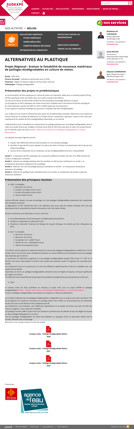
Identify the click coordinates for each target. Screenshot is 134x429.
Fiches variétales (32, 38)
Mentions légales (21, 427)
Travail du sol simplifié (69, 48)
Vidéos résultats (32, 42)
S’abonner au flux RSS (118, 427)
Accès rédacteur (62, 427)
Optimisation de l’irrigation (34, 50)
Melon (32, 28)
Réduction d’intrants (68, 45)
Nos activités (14, 28)
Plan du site (35, 427)
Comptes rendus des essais (37, 46)
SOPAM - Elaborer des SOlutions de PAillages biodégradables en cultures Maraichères (51, 290)
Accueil (8, 427)
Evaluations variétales (31, 34)
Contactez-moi (112, 44)
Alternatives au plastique (71, 41)
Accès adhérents (48, 427)
